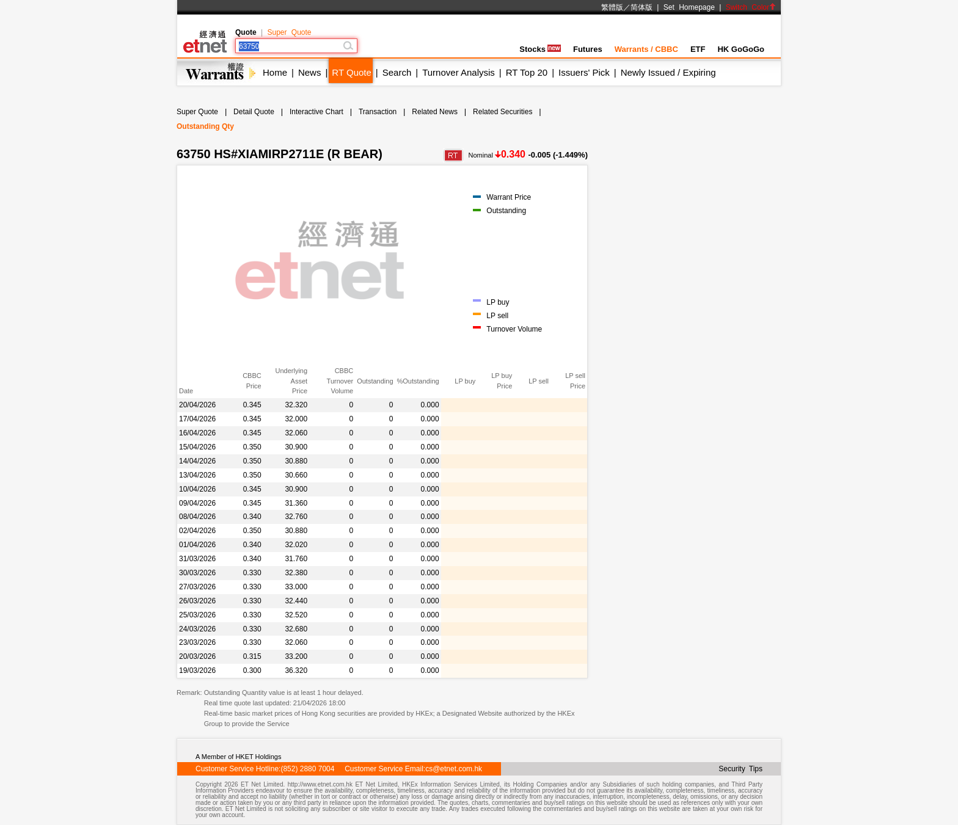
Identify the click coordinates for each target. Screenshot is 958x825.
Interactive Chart (316, 111)
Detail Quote (253, 111)
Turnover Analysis (458, 72)
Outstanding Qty (205, 126)
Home (275, 72)
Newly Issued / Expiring (668, 72)
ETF (698, 49)
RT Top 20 (526, 72)
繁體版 (612, 7)
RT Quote (351, 72)
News (309, 72)
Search (397, 72)
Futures (587, 49)
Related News (435, 111)
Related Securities (502, 111)
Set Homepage (689, 7)
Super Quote (289, 32)
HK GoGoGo (740, 49)
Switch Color (751, 7)
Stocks (540, 49)
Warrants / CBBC (646, 49)
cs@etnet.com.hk (453, 769)
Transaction (378, 111)
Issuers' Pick (584, 72)
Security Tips (740, 769)
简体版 (642, 7)
